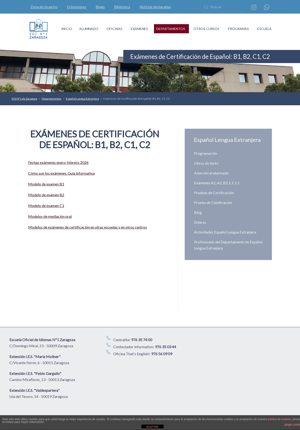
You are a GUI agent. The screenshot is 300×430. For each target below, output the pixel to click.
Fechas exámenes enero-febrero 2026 (58, 162)
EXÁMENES (139, 29)
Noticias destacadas (155, 7)
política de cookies (279, 419)
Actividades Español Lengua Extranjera (225, 232)
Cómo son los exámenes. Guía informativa (61, 173)
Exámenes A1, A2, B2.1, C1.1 (217, 183)
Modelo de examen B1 (46, 184)
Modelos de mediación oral (50, 216)
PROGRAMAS (238, 29)
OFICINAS (114, 29)
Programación (205, 153)
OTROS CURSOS (206, 29)
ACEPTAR (152, 426)
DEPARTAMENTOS (170, 29)
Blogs (100, 7)
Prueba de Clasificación (213, 202)
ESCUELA (264, 29)
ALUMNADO (88, 29)
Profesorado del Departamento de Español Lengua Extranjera (228, 245)
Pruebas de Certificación (214, 192)
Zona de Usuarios (44, 7)
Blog (198, 212)
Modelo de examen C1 (46, 205)
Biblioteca (122, 7)
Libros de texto (206, 163)
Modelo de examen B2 (46, 194)
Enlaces (200, 222)
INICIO (66, 29)
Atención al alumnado (211, 173)
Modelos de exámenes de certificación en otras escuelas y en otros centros (87, 227)
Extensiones (76, 7)
